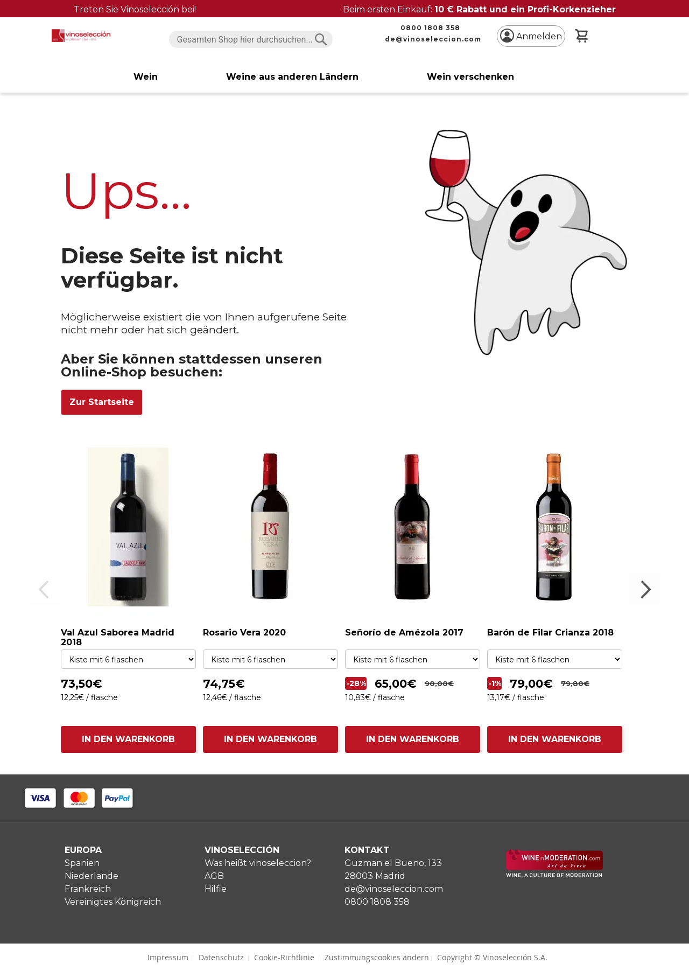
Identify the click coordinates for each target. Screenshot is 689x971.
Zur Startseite (101, 402)
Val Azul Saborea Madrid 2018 (117, 637)
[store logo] (81, 35)
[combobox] (251, 39)
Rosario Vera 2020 (244, 632)
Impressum (167, 957)
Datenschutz (221, 957)
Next (644, 590)
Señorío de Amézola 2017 (404, 632)
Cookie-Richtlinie (284, 957)
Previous (45, 590)
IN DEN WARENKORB (128, 739)
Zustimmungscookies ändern (377, 957)
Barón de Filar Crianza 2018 (550, 632)
